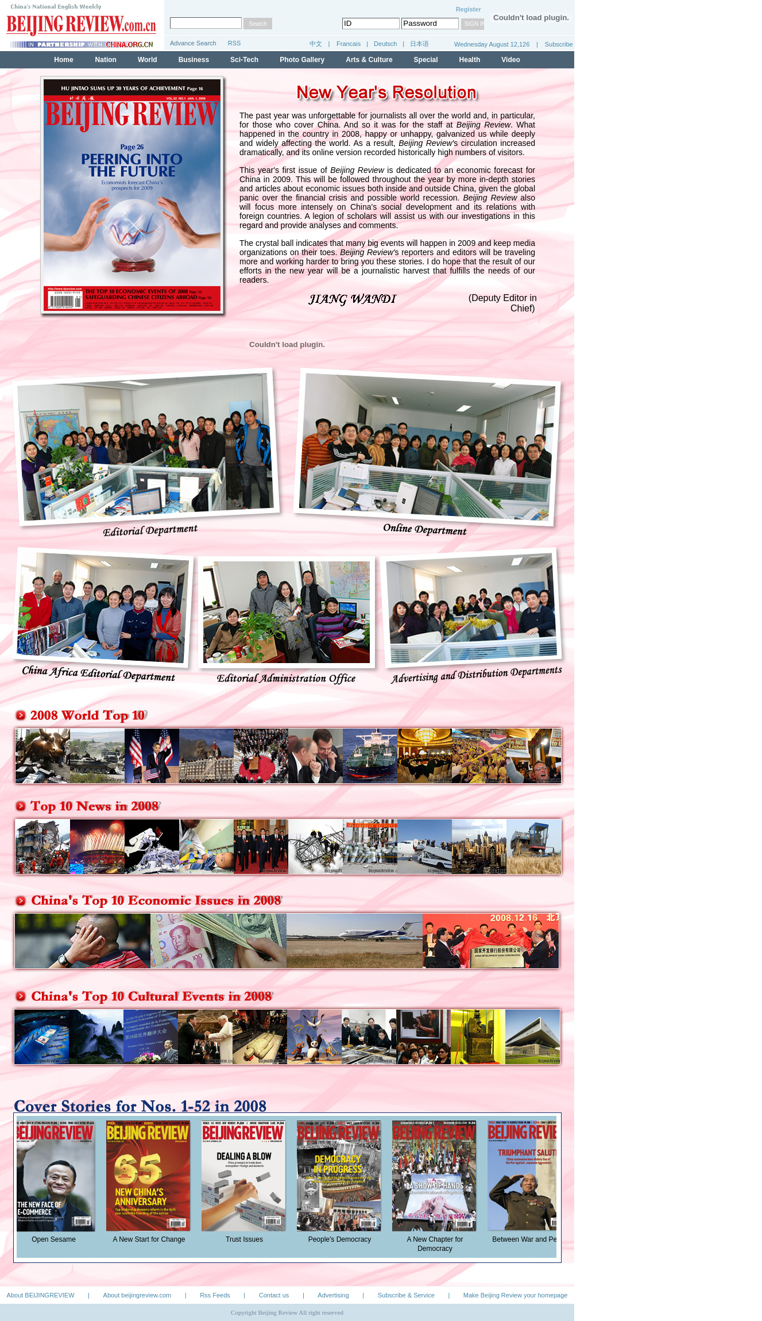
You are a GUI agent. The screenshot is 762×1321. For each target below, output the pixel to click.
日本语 (419, 43)
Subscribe (559, 44)
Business (194, 60)
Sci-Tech (244, 60)
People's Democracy (342, 1239)
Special (426, 60)
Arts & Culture (369, 60)
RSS (234, 43)
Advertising (333, 1295)
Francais (348, 43)
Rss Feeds (215, 1295)
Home (63, 60)
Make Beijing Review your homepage (515, 1295)
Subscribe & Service (406, 1295)
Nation (106, 60)
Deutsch (386, 43)
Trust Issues (247, 1239)
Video (510, 60)
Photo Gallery (302, 60)
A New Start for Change (151, 1239)
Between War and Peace (533, 1239)
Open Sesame (56, 1239)
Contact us (274, 1295)
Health (470, 60)
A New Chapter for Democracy (437, 1244)
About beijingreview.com (137, 1295)
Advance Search (193, 43)
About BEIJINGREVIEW (41, 1295)
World (147, 60)
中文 (316, 43)
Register (468, 9)
